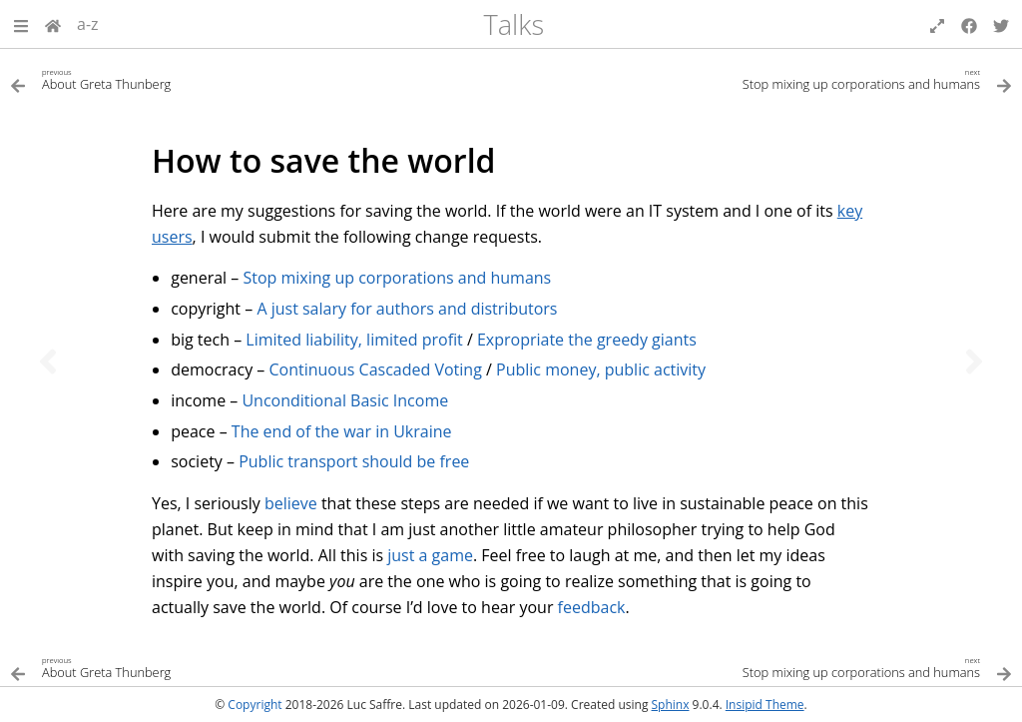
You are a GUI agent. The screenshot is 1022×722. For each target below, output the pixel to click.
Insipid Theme (765, 704)
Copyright (254, 704)
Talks (513, 24)
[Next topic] (974, 361)
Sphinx (671, 704)
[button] (21, 24)
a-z (88, 24)
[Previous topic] (48, 361)
